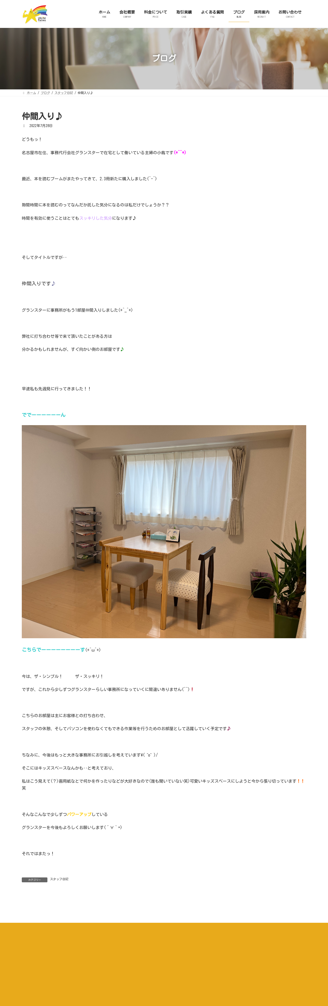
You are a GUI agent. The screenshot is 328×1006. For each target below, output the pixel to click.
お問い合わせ (249, 985)
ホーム (74, 985)
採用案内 (222, 985)
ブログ (200, 985)
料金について (123, 985)
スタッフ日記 (59, 879)
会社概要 (96, 985)
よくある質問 (176, 985)
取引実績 (149, 985)
